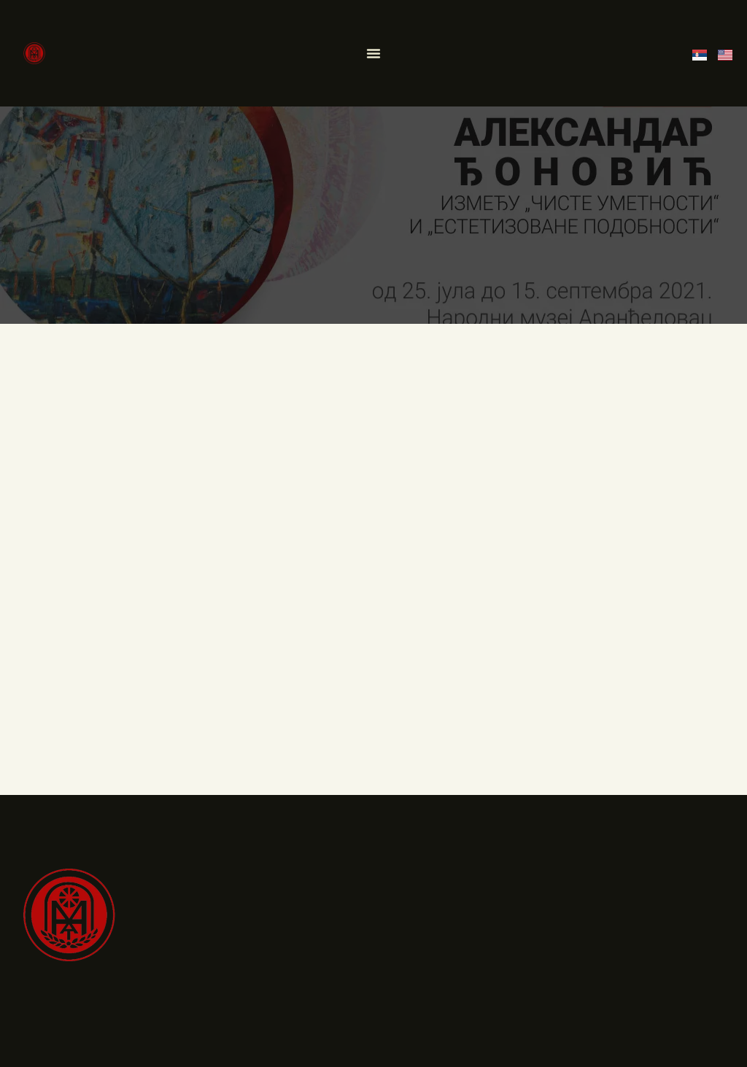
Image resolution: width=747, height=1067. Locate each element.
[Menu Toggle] (373, 53)
